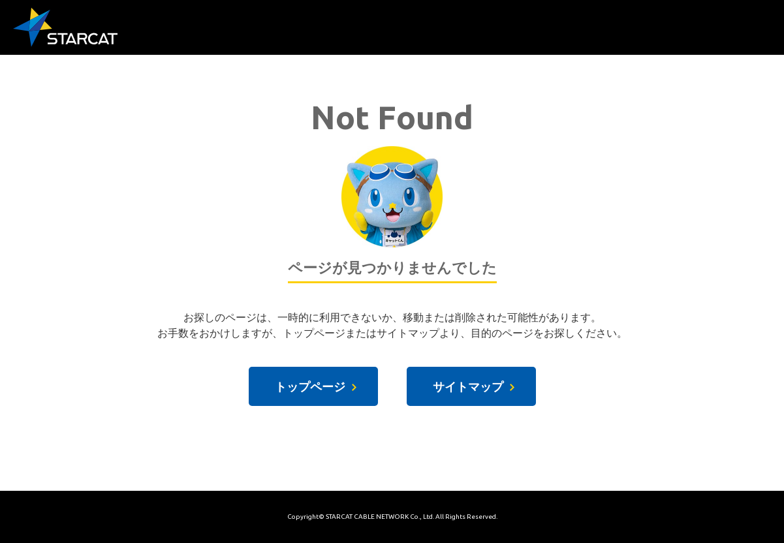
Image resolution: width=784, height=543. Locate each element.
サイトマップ (468, 386)
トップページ (310, 386)
